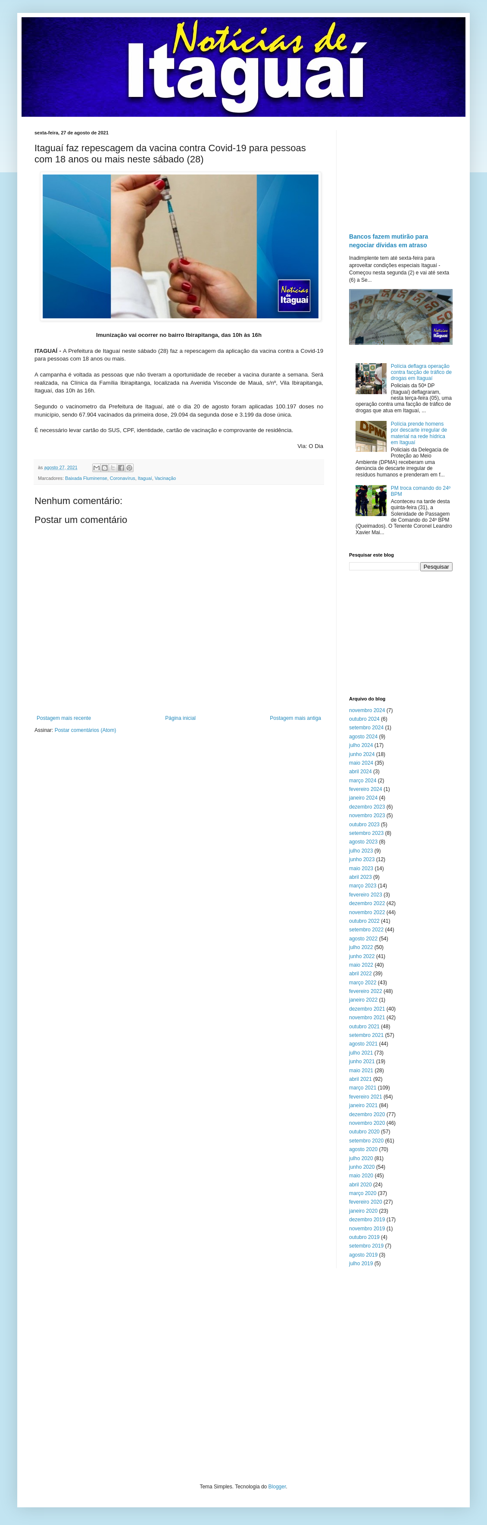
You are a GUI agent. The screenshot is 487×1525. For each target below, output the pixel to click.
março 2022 (362, 983)
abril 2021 (360, 1079)
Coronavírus (122, 478)
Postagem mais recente (64, 718)
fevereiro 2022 (365, 991)
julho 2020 (361, 1158)
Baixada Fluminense (86, 478)
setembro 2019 (366, 1246)
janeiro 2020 (363, 1211)
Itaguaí (145, 478)
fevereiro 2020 (365, 1202)
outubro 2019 (364, 1237)
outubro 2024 (364, 719)
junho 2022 (362, 956)
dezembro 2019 (367, 1220)
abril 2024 (360, 772)
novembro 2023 (367, 815)
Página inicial (180, 718)
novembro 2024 (367, 710)
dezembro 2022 (367, 903)
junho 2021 (362, 1061)
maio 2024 (361, 763)
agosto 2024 (363, 737)
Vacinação (165, 478)
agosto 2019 (363, 1255)
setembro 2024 (366, 728)
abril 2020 (360, 1185)
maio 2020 (361, 1176)
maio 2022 (361, 965)
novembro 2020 (367, 1123)
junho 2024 (362, 754)
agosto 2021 (363, 1044)
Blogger (277, 1487)
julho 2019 (361, 1263)
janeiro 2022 (363, 1000)
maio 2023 (361, 868)
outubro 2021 (364, 1027)
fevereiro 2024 (365, 789)
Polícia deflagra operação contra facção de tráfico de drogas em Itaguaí (421, 372)
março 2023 (362, 886)
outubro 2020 (364, 1132)
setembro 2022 (366, 930)
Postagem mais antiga (295, 718)
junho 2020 (362, 1167)
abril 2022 (360, 974)
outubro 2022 (364, 921)
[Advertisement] (401, 173)
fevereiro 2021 (365, 1097)
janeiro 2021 (363, 1105)
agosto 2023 (363, 842)
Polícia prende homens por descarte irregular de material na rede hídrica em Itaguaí (419, 433)
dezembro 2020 (367, 1114)
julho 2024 (361, 745)
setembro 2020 (366, 1141)
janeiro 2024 (363, 798)
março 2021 (362, 1088)
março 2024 (362, 781)
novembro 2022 (367, 912)
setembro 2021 (366, 1035)
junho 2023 (362, 859)
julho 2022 (361, 947)
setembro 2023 (366, 833)
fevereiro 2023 (365, 895)
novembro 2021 (367, 1018)
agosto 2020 (363, 1149)
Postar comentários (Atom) (85, 730)
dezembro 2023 (367, 807)
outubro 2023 (364, 825)
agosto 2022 (363, 939)
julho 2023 (361, 851)
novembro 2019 (367, 1229)
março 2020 (362, 1193)
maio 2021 (361, 1071)
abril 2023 (360, 877)
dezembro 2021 (367, 1009)
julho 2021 (361, 1053)
